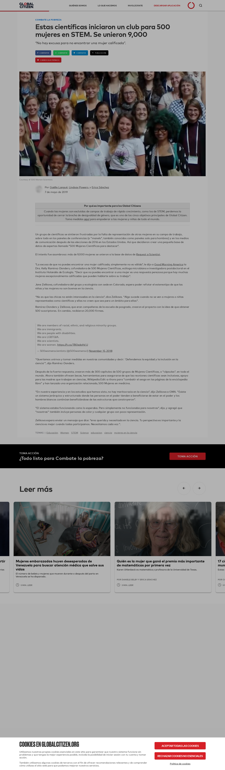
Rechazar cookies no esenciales (180, 756)
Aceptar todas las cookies (180, 745)
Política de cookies (180, 763)
